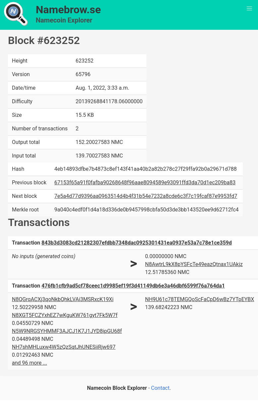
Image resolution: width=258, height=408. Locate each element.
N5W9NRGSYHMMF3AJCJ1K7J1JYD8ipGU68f (67, 331)
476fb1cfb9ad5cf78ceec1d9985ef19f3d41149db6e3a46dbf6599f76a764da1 (133, 286)
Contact (160, 388)
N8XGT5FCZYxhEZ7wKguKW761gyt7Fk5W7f (65, 315)
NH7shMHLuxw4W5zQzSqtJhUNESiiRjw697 (64, 347)
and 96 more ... (29, 363)
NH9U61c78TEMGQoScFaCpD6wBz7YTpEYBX (199, 299)
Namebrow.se (68, 9)
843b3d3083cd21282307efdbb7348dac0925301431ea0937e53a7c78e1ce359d (136, 243)
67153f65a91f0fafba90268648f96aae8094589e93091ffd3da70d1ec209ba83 (144, 182)
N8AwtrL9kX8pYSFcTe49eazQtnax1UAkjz (194, 264)
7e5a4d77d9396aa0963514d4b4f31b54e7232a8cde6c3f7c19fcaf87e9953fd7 (145, 196)
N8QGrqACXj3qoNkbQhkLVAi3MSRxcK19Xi (63, 299)
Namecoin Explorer (64, 20)
